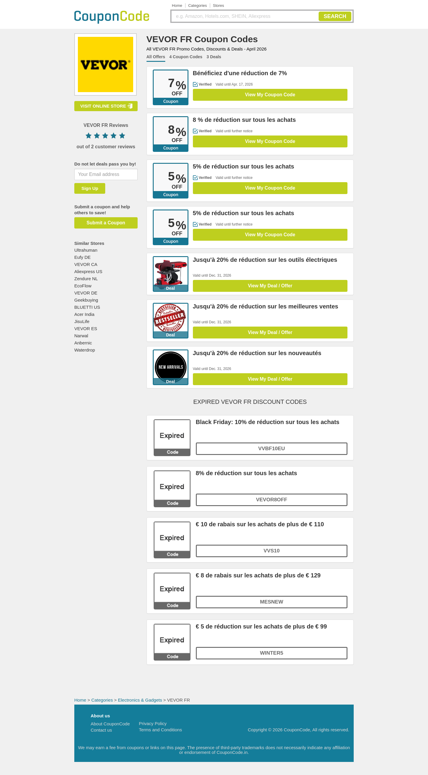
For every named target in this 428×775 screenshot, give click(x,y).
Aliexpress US (88, 271)
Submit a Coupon (105, 222)
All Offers (156, 56)
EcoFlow (83, 285)
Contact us (101, 732)
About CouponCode (110, 726)
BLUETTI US (87, 307)
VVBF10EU (271, 452)
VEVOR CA (85, 264)
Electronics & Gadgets (140, 702)
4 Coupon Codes (185, 56)
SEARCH (335, 16)
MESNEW (271, 606)
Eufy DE (82, 257)
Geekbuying (86, 300)
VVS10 (271, 554)
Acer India (84, 314)
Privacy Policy (152, 726)
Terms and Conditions (160, 732)
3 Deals (214, 56)
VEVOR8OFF (271, 503)
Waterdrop (84, 349)
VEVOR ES (85, 328)
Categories (197, 5)
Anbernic (83, 342)
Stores (218, 5)
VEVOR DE (85, 292)
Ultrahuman (85, 250)
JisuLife (81, 321)
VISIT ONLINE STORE (103, 105)
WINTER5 (271, 657)
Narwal (81, 335)
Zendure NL (86, 278)
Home (177, 5)
